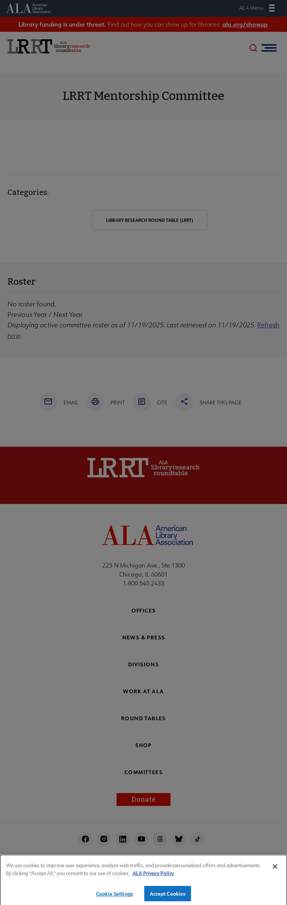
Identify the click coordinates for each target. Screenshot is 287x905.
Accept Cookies (168, 896)
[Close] (275, 869)
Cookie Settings (114, 896)
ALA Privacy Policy (153, 875)
